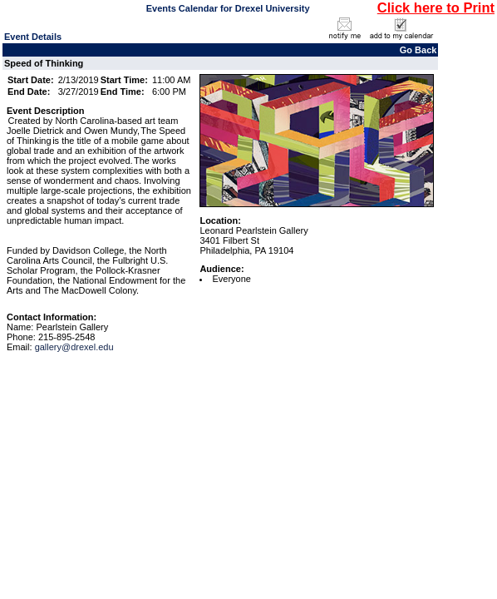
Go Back (418, 50)
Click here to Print (436, 7)
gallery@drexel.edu (74, 347)
